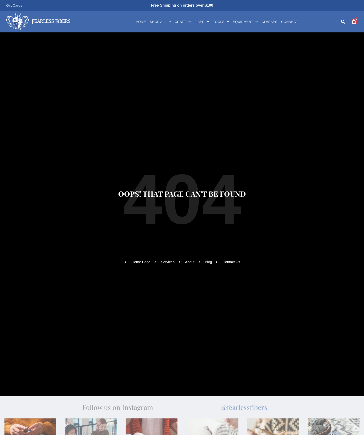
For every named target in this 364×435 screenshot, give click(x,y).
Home (141, 22)
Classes (269, 22)
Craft (183, 22)
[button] (343, 22)
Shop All (160, 22)
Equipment (245, 22)
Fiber (201, 22)
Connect (289, 22)
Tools (221, 22)
